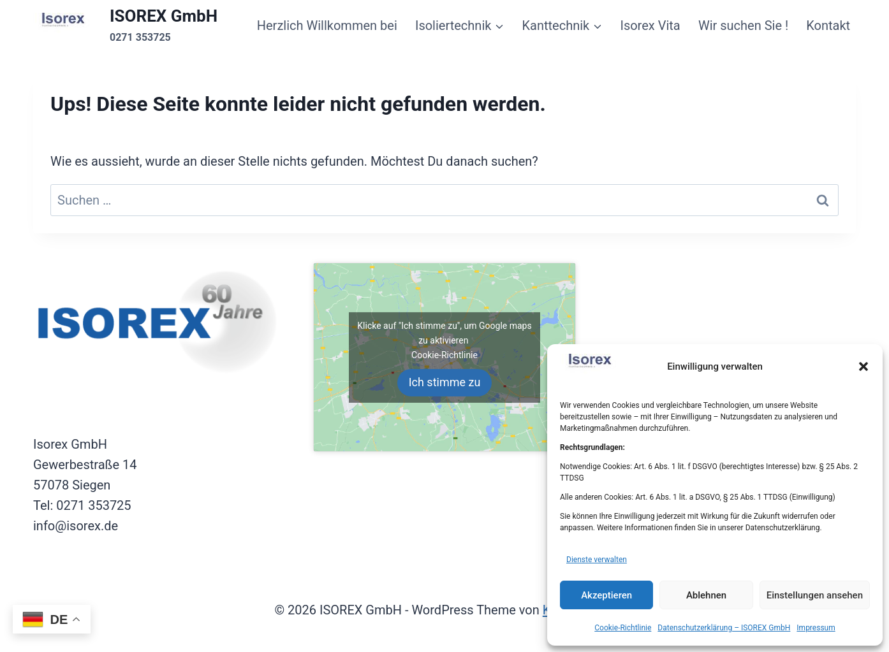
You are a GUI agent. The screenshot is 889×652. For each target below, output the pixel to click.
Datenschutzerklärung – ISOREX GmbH (724, 627)
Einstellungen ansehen (815, 595)
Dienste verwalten (596, 559)
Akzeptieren (606, 595)
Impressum (816, 627)
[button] (863, 366)
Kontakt (828, 25)
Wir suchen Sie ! (743, 25)
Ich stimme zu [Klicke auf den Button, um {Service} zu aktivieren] (445, 382)
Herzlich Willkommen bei (327, 25)
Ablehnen (706, 595)
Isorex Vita (650, 25)
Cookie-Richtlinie (622, 627)
